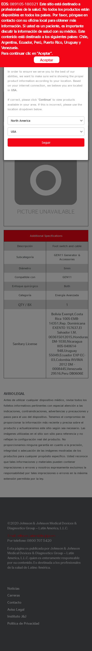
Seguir (46, 142)
